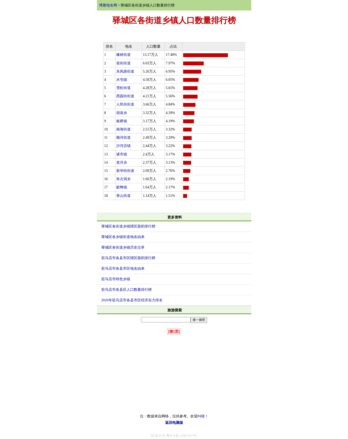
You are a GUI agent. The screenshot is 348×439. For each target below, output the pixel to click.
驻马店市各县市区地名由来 (123, 268)
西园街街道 (125, 96)
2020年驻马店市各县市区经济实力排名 (132, 300)
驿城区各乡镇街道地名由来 (123, 237)
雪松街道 (123, 88)
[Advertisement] (174, 374)
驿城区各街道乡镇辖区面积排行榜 (128, 226)
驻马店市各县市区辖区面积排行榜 (128, 258)
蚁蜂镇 (121, 187)
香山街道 (123, 196)
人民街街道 (125, 104)
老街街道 (123, 63)
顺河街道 (123, 137)
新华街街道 (125, 171)
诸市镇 (121, 154)
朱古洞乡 (123, 179)
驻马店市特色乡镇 (115, 279)
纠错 (201, 416)
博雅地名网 (108, 5)
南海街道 (123, 129)
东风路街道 (125, 71)
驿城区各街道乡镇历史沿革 (123, 247)
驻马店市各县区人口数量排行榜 (126, 290)
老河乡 (121, 162)
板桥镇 (121, 121)
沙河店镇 (123, 146)
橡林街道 (123, 55)
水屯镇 (121, 80)
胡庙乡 (121, 113)
